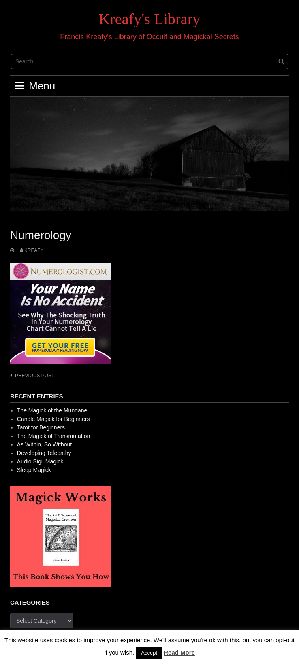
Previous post (34, 376)
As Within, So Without (44, 444)
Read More (179, 652)
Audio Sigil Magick (40, 461)
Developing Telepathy (44, 453)
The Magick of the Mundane (52, 410)
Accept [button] (149, 653)
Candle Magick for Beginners (53, 419)
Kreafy (34, 250)
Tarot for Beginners (41, 427)
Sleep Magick (34, 470)
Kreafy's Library (150, 19)
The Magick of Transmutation (53, 436)
